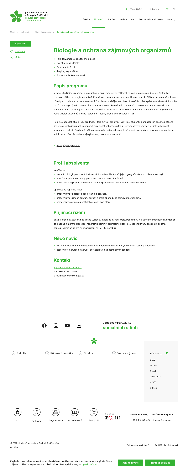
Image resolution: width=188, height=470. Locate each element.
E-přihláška (20, 43)
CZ (167, 9)
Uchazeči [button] (98, 19)
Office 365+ (155, 376)
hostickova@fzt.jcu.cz (72, 275)
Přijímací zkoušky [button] (61, 353)
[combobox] (136, 9)
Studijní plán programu (68, 145)
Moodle (153, 365)
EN (174, 9)
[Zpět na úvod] (30, 16)
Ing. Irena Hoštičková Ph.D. (68, 267)
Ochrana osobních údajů (138, 445)
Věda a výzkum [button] (127, 19)
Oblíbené (20, 51)
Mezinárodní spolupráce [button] (151, 19)
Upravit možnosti (91, 467)
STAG (152, 360)
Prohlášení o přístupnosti (166, 445)
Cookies (14, 447)
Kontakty (171, 19)
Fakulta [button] (86, 19)
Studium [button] (111, 19)
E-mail (153, 371)
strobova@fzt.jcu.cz (162, 420)
